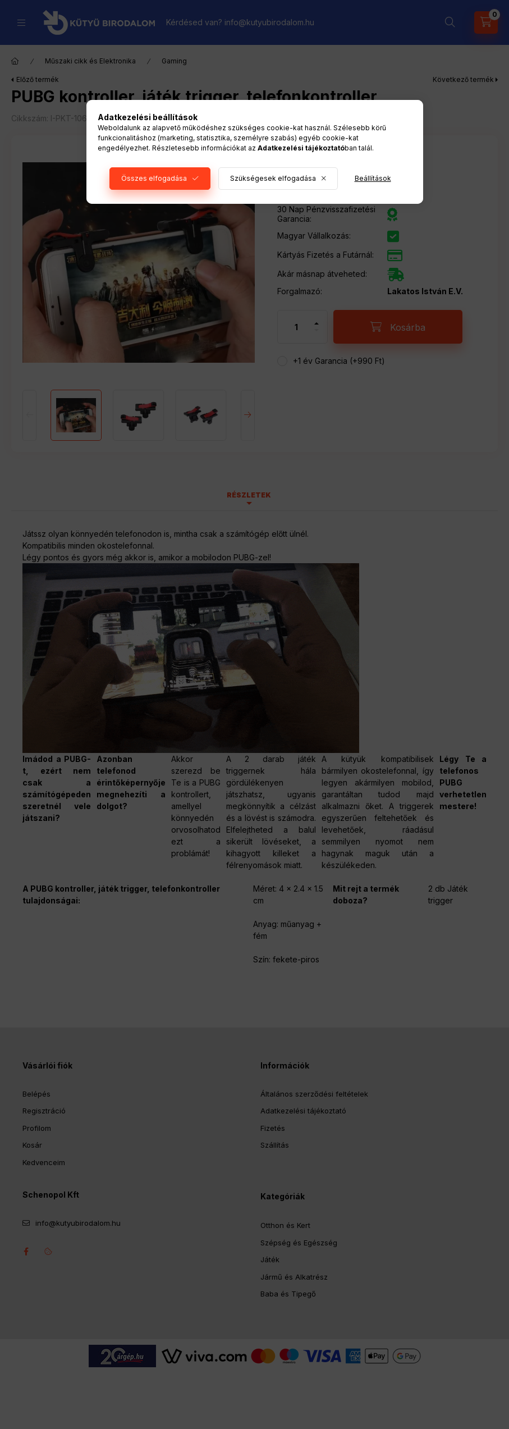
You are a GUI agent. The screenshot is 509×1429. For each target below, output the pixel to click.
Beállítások (373, 178)
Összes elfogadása (154, 178)
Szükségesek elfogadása (273, 178)
